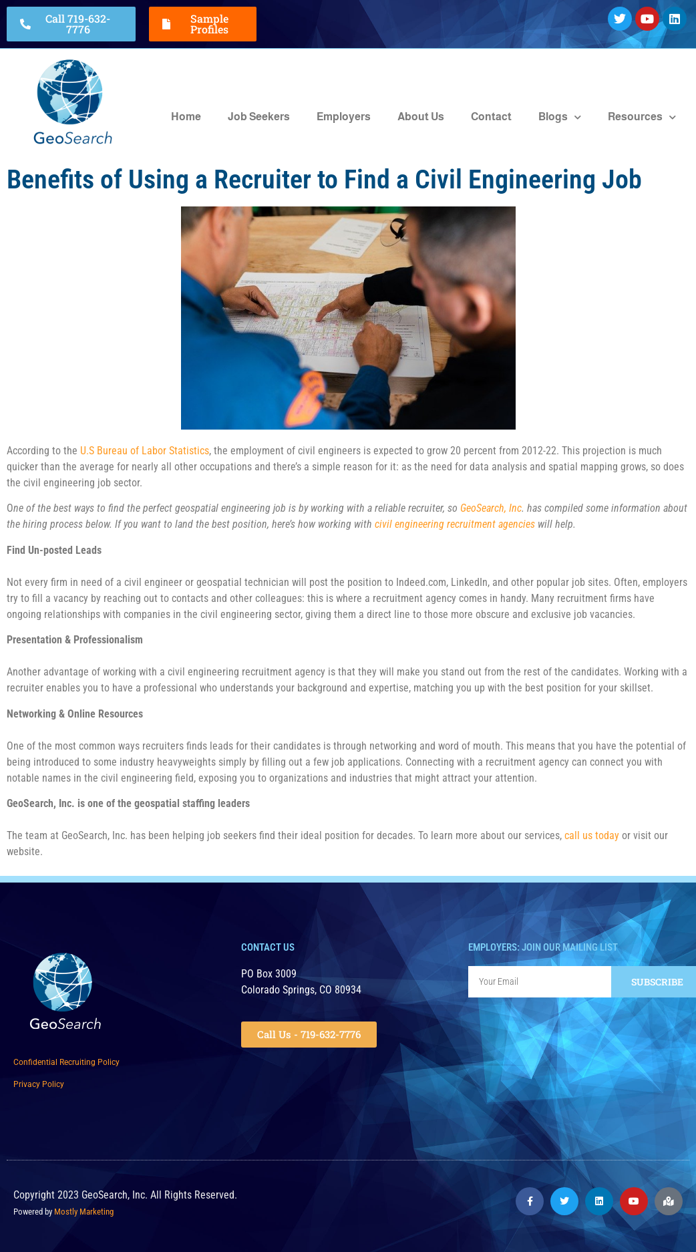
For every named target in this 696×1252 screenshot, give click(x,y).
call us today (591, 835)
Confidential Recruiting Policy (66, 1062)
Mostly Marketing (84, 1212)
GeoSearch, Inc (491, 508)
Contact (491, 116)
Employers (344, 116)
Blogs (559, 117)
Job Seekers (259, 116)
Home (186, 116)
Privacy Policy (38, 1084)
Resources (642, 117)
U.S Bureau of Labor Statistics (144, 450)
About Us (420, 116)
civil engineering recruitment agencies (455, 524)
